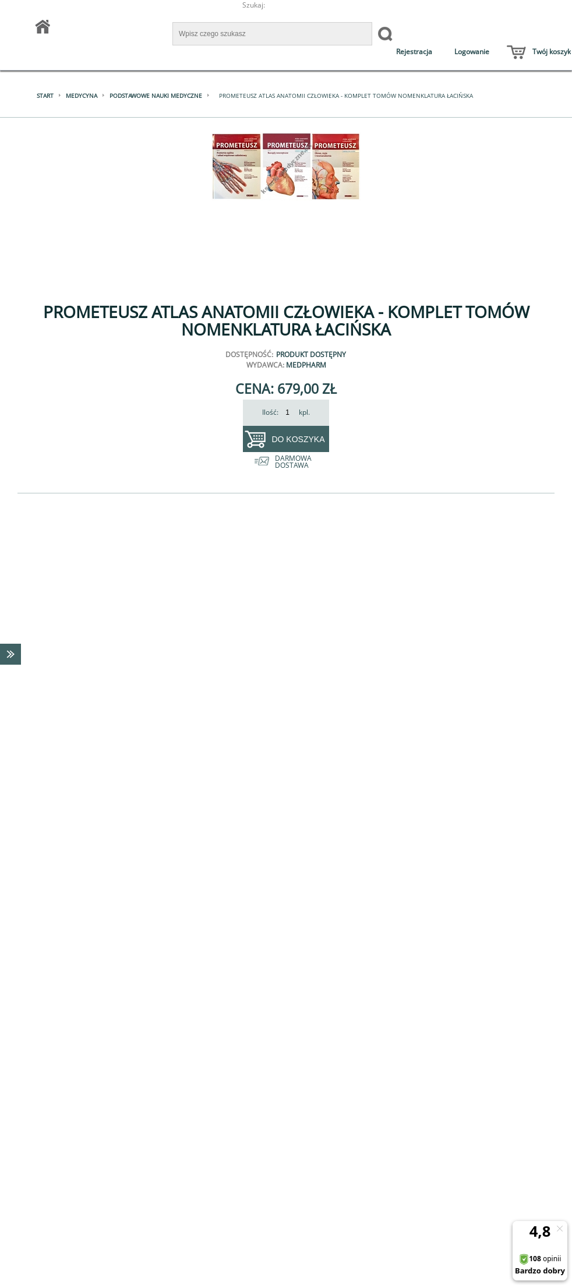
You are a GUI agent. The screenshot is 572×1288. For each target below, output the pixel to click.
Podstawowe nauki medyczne (156, 95)
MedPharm (306, 365)
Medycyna (81, 95)
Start (45, 95)
